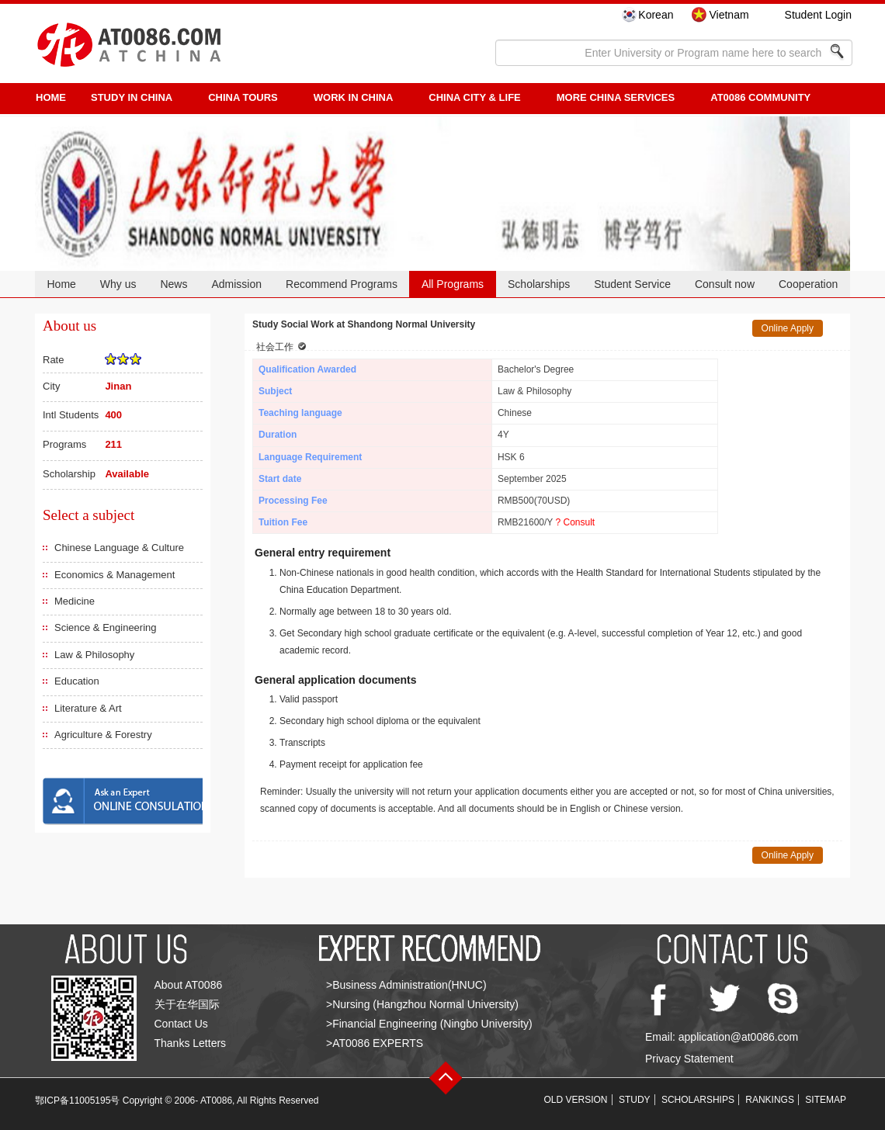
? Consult (575, 522)
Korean (655, 15)
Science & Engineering (105, 627)
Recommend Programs (341, 284)
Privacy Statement (689, 1058)
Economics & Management (114, 575)
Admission (236, 284)
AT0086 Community (760, 97)
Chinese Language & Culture (119, 547)
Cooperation (808, 284)
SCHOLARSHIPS (697, 1099)
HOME (51, 97)
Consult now (725, 284)
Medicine (74, 601)
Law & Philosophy (94, 654)
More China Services (616, 97)
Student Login (818, 15)
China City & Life (474, 97)
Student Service (632, 284)
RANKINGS (769, 1099)
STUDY (635, 1099)
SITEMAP (825, 1099)
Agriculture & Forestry (103, 734)
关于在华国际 (187, 1004)
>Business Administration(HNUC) (406, 985)
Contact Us (181, 1023)
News (173, 284)
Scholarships (539, 284)
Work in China (354, 97)
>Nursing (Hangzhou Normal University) (422, 1004)
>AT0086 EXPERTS (374, 1043)
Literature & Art (88, 708)
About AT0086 (188, 985)
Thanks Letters (190, 1043)
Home (61, 284)
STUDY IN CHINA (131, 97)
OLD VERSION (576, 1099)
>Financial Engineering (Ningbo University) (429, 1023)
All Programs (453, 284)
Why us (118, 284)
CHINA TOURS (243, 97)
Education (76, 681)
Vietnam (728, 15)
